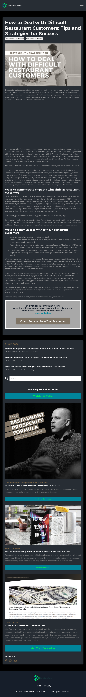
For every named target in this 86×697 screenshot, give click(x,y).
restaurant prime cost (30, 352)
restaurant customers (34, 39)
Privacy (47, 685)
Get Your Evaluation (43, 648)
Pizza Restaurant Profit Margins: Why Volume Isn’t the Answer (35, 367)
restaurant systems (31, 370)
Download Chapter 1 (43, 567)
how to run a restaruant (15, 39)
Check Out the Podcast (43, 499)
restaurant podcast (13, 352)
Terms (38, 685)
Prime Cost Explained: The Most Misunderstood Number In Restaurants (39, 348)
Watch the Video (43, 395)
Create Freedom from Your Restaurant (43, 321)
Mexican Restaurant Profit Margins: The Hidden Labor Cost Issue (36, 358)
